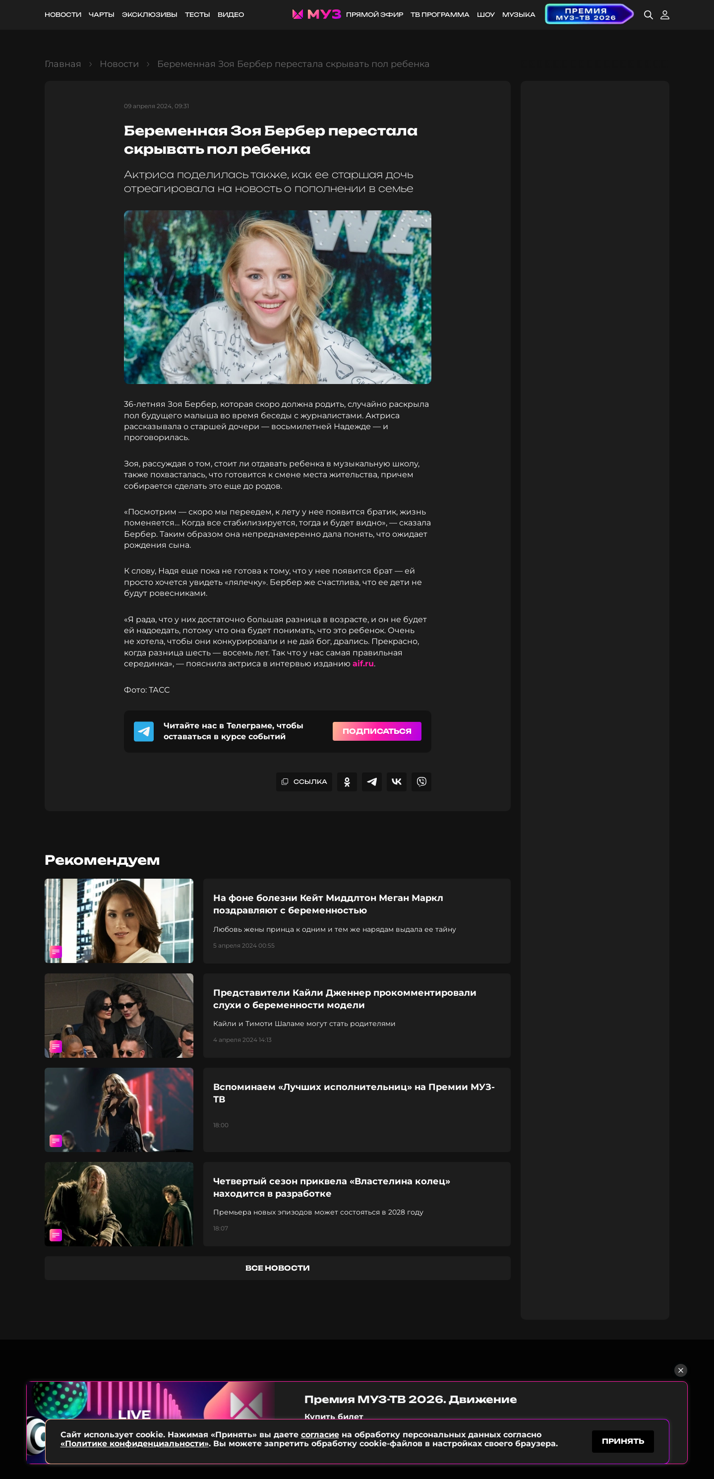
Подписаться (377, 731)
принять (623, 1441)
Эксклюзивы (150, 14)
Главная (63, 64)
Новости (63, 14)
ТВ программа (440, 14)
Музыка (519, 14)
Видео (231, 14)
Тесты (197, 14)
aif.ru (363, 663)
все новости (277, 1268)
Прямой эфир (374, 14)
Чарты (102, 14)
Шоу (486, 14)
